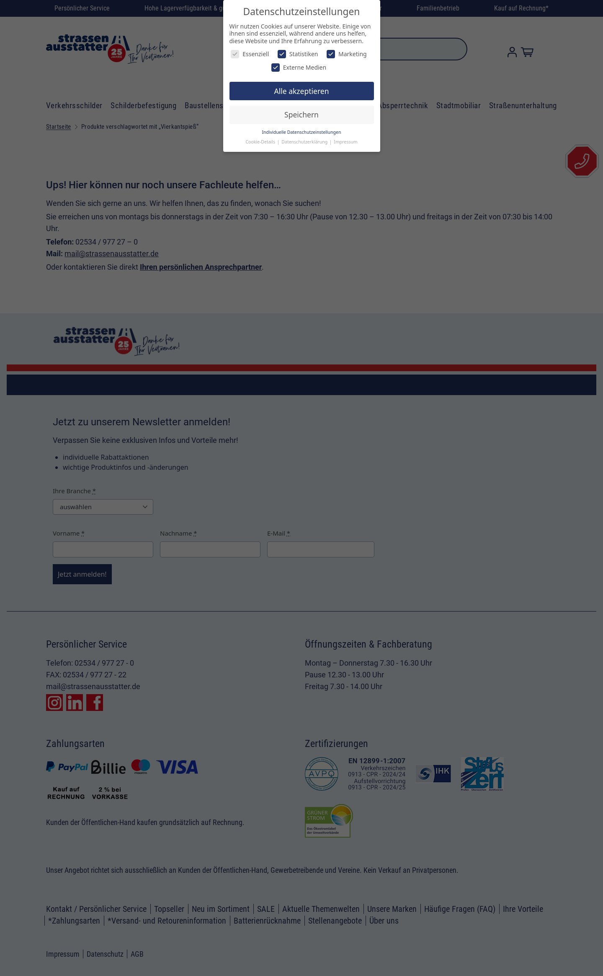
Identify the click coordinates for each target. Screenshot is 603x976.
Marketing (347, 54)
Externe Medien (298, 67)
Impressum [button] (345, 142)
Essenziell (250, 54)
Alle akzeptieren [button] (301, 91)
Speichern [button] (301, 114)
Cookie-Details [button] (260, 142)
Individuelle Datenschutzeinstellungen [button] (301, 132)
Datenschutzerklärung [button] (305, 142)
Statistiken (298, 54)
